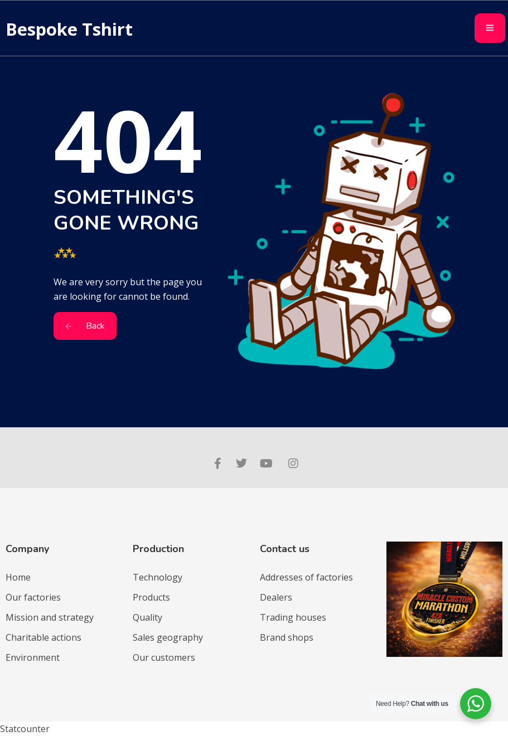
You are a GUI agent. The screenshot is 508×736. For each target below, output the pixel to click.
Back (85, 326)
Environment (33, 657)
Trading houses (293, 617)
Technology (157, 577)
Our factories (33, 597)
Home (18, 577)
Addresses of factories (306, 577)
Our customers (164, 657)
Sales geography (168, 637)
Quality (147, 617)
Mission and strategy (50, 617)
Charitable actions (43, 637)
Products (151, 597)
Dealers (276, 597)
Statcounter (25, 729)
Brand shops (286, 637)
